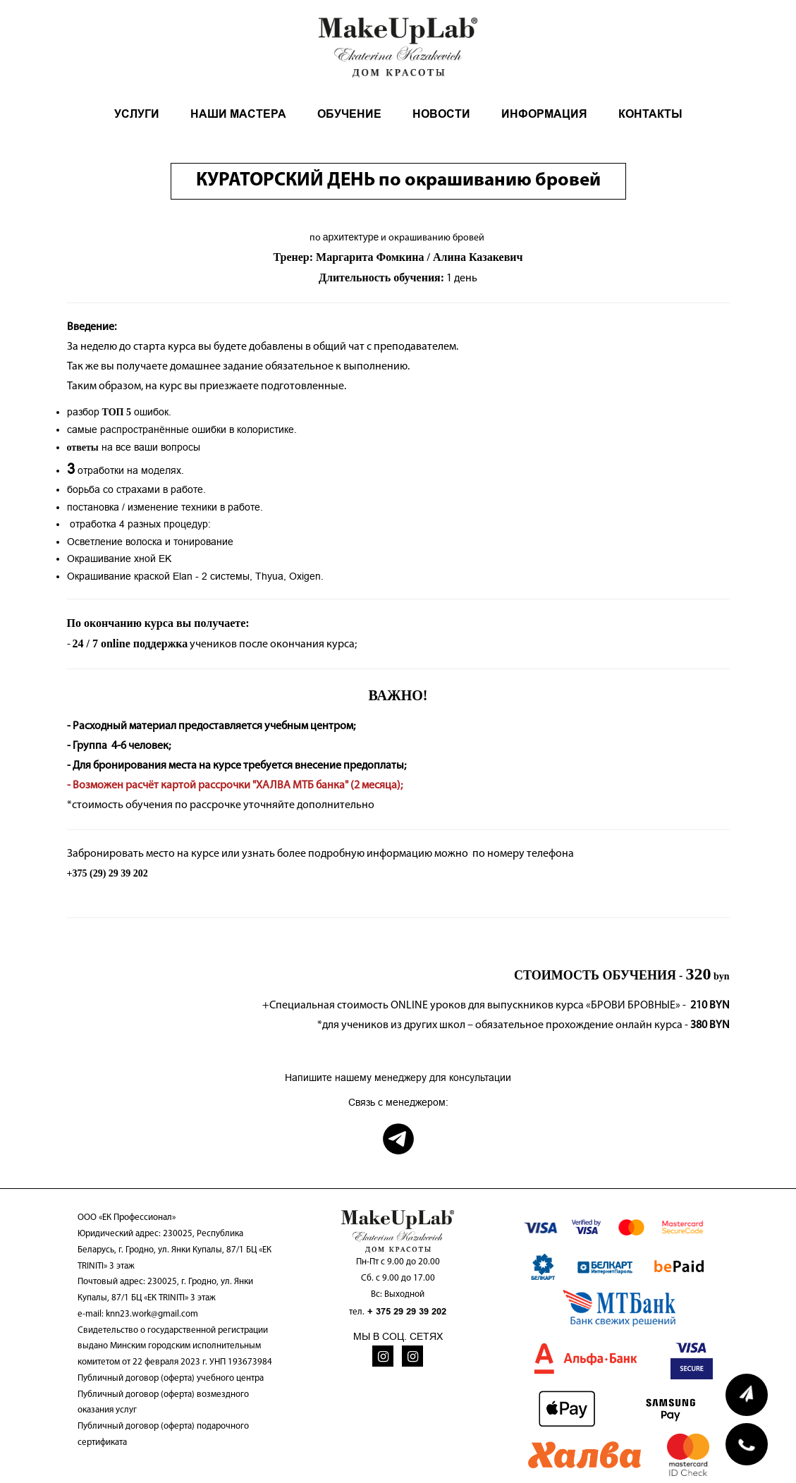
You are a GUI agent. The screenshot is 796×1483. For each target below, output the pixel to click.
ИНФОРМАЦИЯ (544, 114)
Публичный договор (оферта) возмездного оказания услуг (163, 1402)
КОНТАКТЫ (650, 114)
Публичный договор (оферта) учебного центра (171, 1378)
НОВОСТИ (441, 114)
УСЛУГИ (136, 114)
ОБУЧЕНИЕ (349, 114)
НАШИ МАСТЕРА (238, 114)
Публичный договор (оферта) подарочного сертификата (163, 1434)
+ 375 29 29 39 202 (406, 1311)
